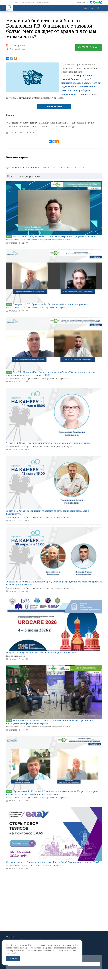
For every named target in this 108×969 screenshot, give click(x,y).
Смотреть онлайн (88, 47)
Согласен (13, 958)
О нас (17, 2)
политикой (11, 953)
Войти (98, 8)
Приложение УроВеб (41, 2)
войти (54, 167)
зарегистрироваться (73, 167)
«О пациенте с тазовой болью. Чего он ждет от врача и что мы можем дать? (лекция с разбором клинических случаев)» (81, 86)
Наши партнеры (26, 2)
